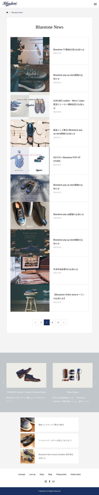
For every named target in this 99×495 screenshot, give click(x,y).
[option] (26, 382)
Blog (50, 474)
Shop (42, 474)
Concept (21, 474)
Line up (32, 474)
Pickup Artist (61, 474)
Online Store (76, 474)
